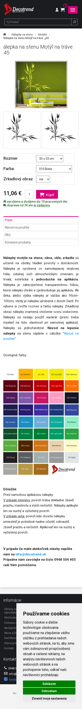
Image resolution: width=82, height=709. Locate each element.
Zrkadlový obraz (18, 179)
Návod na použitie (17, 227)
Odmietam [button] (49, 691)
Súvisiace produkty (18, 242)
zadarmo (43, 205)
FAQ (7, 235)
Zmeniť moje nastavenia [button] (49, 698)
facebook (12, 679)
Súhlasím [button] (49, 684)
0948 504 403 (14, 668)
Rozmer (10, 158)
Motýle (42, 34)
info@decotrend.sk (31, 554)
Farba (8, 168)
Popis (8, 220)
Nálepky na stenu (22, 34)
